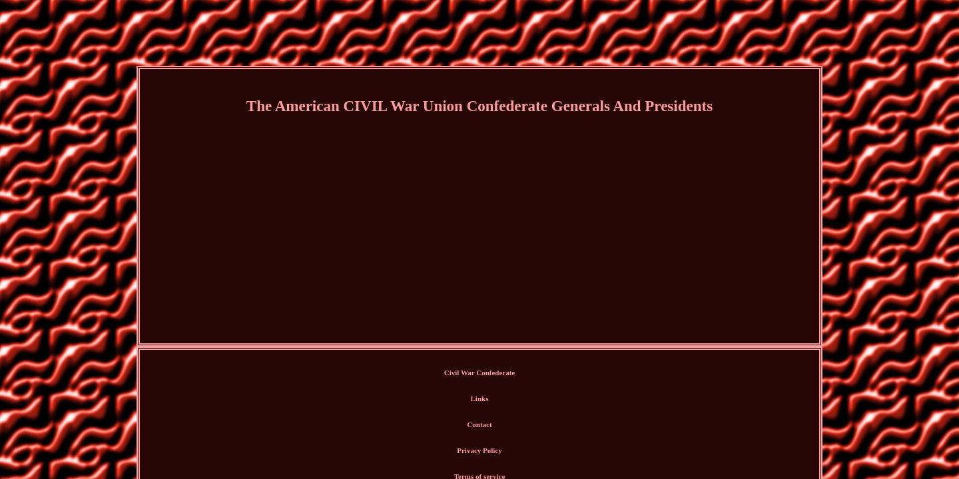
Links (440, 373)
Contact (472, 373)
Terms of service (577, 373)
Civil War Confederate (384, 373)
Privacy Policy (518, 373)
